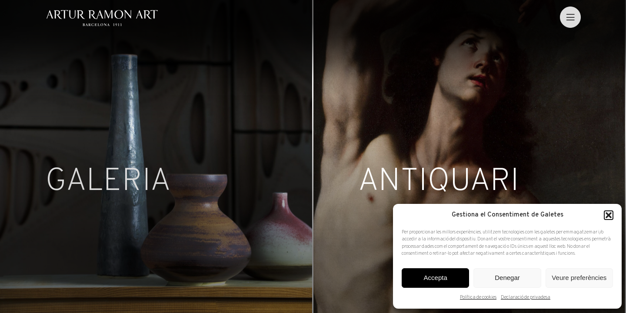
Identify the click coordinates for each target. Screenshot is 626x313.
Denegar (507, 277)
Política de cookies (478, 297)
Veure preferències (579, 277)
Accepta (435, 277)
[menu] (570, 17)
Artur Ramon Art (102, 18)
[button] (608, 215)
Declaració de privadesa (525, 297)
